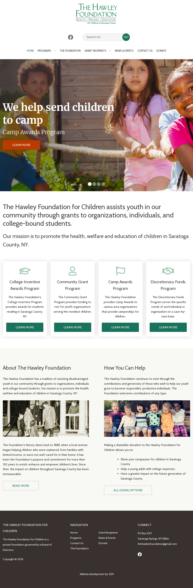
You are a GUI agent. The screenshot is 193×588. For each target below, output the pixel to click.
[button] (90, 184)
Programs (44, 50)
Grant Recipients (95, 50)
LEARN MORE (21, 145)
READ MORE (20, 485)
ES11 (111, 574)
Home (30, 50)
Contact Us (145, 50)
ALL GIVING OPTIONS (127, 490)
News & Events (124, 50)
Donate (161, 50)
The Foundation (70, 50)
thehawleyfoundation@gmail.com (157, 544)
